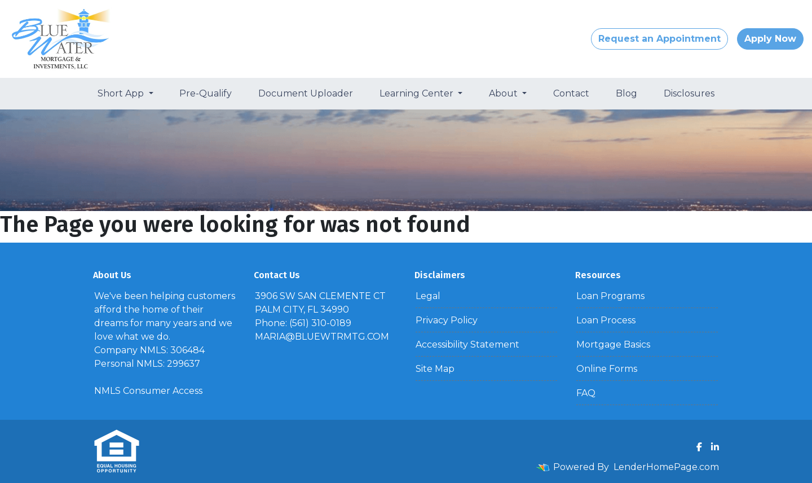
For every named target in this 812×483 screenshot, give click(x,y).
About (504, 93)
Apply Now (770, 38)
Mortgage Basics (613, 344)
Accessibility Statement (467, 344)
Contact (571, 93)
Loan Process (606, 320)
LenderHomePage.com (666, 467)
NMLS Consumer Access (148, 390)
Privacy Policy (447, 320)
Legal (428, 296)
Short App (122, 93)
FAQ (585, 393)
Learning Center (417, 93)
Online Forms (606, 368)
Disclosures (689, 93)
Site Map (435, 368)
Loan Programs (610, 296)
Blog (626, 93)
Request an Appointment (659, 38)
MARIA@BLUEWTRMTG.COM (322, 336)
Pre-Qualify (205, 93)
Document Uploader (305, 93)
